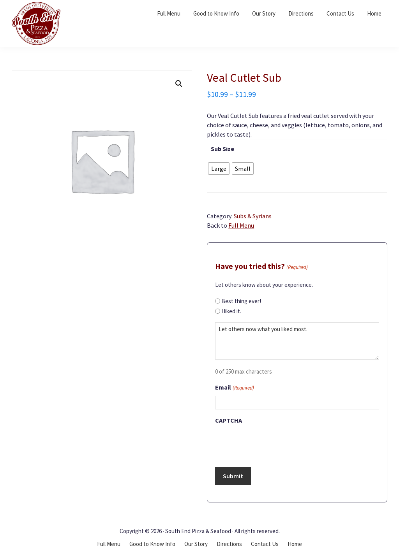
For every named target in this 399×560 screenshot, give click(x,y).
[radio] (218, 168)
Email (234, 388)
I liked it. (231, 311)
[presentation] (274, 443)
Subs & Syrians (253, 216)
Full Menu (241, 225)
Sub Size (222, 149)
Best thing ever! (241, 301)
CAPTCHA (228, 420)
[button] (179, 84)
